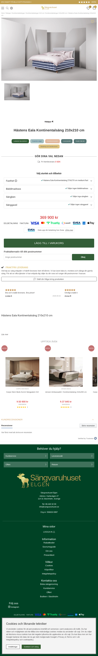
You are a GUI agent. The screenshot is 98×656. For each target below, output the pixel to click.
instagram (13, 607)
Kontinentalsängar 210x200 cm (56, 13)
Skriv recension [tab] (88, 425)
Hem (3, 13)
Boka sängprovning (49, 584)
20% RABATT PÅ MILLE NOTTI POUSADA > (16, 2)
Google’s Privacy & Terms (61, 637)
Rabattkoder (49, 543)
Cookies (49, 565)
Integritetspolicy (49, 574)
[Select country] (11, 8)
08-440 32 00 (50, 504)
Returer (55, 464)
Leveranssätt (57, 456)
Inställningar (12, 647)
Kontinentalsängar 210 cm (35, 13)
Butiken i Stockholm (49, 596)
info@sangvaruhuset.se (49, 507)
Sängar (8, 13)
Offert (8, 464)
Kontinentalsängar (18, 13)
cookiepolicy (28, 640)
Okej (83, 257)
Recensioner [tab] (7, 425)
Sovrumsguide (49, 547)
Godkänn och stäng (31, 647)
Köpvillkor (49, 569)
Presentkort (49, 555)
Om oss (49, 551)
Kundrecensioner (52, 141)
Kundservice (11, 456)
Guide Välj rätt (80, 141)
